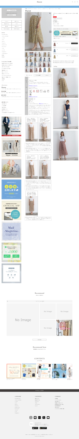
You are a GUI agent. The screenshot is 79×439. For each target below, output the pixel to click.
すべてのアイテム (5, 34)
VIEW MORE (39, 339)
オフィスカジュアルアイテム (6, 75)
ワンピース (3, 43)
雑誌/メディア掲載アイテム (6, 77)
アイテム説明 (38, 75)
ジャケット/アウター (5, 36)
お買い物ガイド (57, 401)
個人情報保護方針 (58, 405)
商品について (41, 103)
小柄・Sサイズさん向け (5, 66)
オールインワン (4, 44)
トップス (16, 401)
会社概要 (56, 398)
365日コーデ (17, 26)
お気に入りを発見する (39, 295)
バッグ (3, 48)
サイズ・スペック (29, 75)
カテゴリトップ (30, 8)
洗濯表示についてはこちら (33, 96)
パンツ (3, 39)
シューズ (16, 410)
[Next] (71, 371)
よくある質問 (4, 105)
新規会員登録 (14, 10)
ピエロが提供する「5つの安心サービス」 (8, 112)
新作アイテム (17, 21)
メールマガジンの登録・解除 (59, 408)
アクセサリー (4, 51)
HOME (26, 8)
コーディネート (37, 404)
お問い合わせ (4, 107)
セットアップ (4, 46)
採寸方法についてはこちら (33, 85)
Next (50, 32)
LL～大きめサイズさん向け (6, 68)
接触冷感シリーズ (5, 70)
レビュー (47, 75)
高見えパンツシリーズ (5, 73)
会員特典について (5, 109)
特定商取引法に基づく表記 (59, 404)
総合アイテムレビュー (5, 110)
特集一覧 (6, 26)
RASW (3, 55)
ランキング (6, 21)
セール (3, 80)
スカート (3, 41)
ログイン (9, 10)
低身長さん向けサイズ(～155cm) (7, 63)
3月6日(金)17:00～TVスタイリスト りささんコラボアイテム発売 (64, 62)
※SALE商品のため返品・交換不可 (59, 36)
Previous (26, 32)
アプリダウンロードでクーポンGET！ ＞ (39, 6)
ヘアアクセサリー (5, 53)
